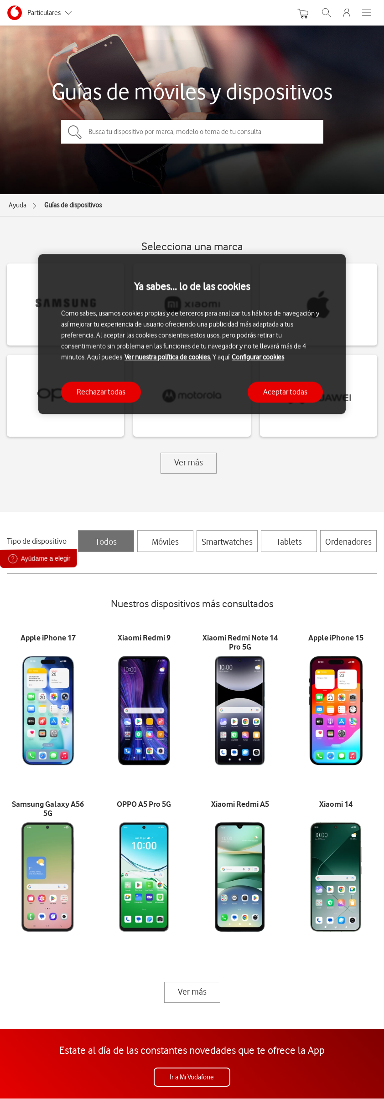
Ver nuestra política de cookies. (168, 357)
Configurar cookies (258, 357)
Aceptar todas (285, 392)
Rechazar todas (101, 392)
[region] (192, 334)
